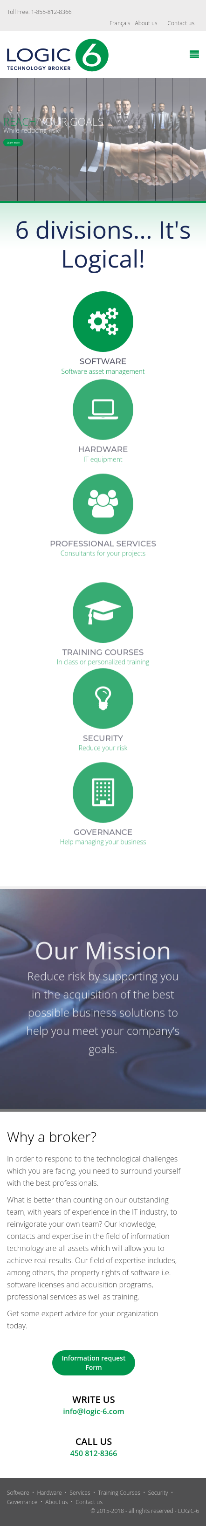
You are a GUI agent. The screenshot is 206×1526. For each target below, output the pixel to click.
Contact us (181, 23)
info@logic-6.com (93, 1411)
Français (120, 23)
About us (146, 23)
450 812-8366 (93, 1453)
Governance (22, 1502)
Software (18, 1493)
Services (80, 1493)
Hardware (49, 1493)
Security (158, 1493)
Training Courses (119, 1493)
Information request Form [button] (94, 1363)
